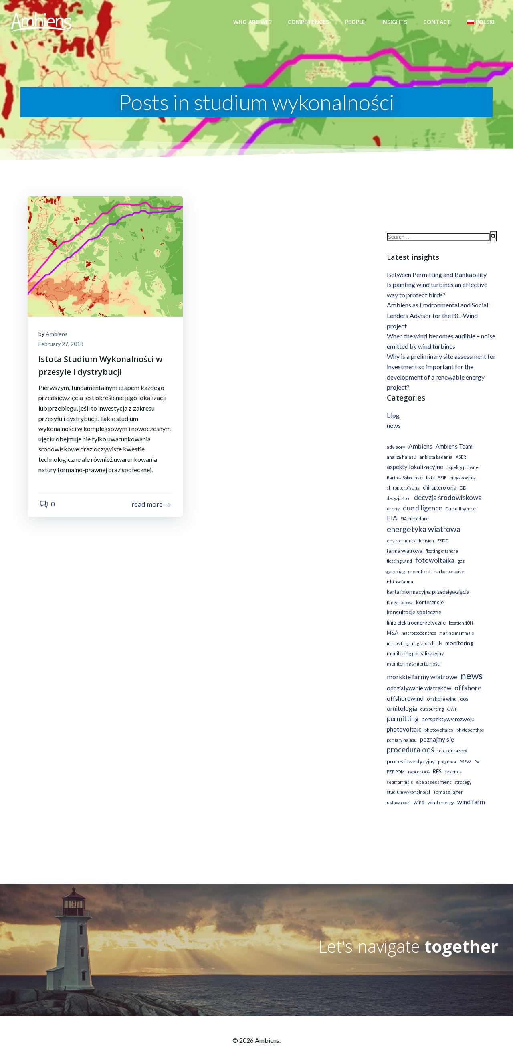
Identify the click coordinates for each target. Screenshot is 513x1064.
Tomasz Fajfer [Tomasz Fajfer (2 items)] (447, 784)
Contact (438, 22)
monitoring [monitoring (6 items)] (458, 634)
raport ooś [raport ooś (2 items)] (418, 763)
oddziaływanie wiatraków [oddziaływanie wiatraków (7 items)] (418, 679)
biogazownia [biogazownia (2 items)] (462, 479)
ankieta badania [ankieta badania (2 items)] (435, 458)
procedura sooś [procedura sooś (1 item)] (451, 741)
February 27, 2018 (62, 344)
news (393, 427)
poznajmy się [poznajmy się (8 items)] (436, 730)
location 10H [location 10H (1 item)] (460, 614)
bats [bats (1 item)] (429, 478)
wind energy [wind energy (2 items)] (440, 794)
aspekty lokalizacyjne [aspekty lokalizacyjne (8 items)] (414, 468)
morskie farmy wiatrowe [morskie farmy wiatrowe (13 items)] (421, 668)
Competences (309, 22)
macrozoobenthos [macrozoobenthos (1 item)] (418, 624)
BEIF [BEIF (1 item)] (441, 478)
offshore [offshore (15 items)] (467, 679)
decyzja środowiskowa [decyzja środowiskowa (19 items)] (447, 499)
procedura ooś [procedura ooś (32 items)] (409, 740)
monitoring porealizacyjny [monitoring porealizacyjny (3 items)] (414, 645)
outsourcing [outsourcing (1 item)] (431, 700)
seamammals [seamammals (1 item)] (399, 773)
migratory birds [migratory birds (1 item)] (426, 634)
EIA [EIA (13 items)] (391, 519)
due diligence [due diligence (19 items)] (421, 509)
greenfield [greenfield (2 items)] (471, 563)
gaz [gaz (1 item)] (431, 562)
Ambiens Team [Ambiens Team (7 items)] (453, 448)
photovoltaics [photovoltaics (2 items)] (438, 721)
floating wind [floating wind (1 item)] (473, 552)
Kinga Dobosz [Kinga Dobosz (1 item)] (399, 593)
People (356, 22)
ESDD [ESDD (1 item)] (442, 542)
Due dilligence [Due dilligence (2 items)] (459, 510)
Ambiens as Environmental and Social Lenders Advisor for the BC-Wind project (436, 317)
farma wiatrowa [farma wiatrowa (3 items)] (404, 553)
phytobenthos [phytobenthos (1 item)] (469, 721)
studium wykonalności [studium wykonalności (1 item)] (407, 783)
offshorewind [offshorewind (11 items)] (404, 689)
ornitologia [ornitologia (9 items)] (401, 699)
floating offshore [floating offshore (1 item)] (441, 552)
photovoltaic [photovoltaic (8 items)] (403, 720)
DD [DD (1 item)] (462, 489)
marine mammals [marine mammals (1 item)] (455, 624)
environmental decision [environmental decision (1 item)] (409, 542)
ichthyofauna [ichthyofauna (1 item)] (433, 573)
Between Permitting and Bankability (436, 275)
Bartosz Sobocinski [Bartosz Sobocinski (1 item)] (404, 478)
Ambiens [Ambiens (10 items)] (420, 447)
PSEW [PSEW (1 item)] (464, 752)
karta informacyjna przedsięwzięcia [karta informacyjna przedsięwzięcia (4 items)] (427, 583)
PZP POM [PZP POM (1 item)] (395, 762)
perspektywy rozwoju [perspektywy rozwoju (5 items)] (447, 710)
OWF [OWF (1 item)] (451, 700)
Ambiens (58, 334)
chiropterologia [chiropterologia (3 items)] (439, 489)
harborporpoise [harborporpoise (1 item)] (401, 573)
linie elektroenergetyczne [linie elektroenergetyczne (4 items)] (415, 614)
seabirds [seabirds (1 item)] (452, 762)
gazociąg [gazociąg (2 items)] (447, 563)
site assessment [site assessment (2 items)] (432, 773)
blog (392, 417)
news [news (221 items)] (471, 666)
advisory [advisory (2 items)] (395, 448)
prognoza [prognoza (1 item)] (446, 752)
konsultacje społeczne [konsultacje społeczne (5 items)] (413, 603)
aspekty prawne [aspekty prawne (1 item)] (462, 468)
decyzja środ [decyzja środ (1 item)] (398, 499)
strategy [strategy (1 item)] (462, 773)
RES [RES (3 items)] (436, 763)
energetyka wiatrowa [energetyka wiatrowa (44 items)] (423, 530)
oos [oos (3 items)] (463, 690)
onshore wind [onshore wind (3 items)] (441, 690)
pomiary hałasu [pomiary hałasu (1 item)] (401, 731)
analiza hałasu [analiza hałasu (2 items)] (401, 458)
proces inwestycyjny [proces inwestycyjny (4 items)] (410, 752)
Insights (395, 22)
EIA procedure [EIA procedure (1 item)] (414, 520)
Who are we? (253, 22)
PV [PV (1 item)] (476, 752)
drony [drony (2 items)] (392, 510)
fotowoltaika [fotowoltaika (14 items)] (405, 562)
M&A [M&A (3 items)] (392, 624)
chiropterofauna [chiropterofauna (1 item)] (402, 489)
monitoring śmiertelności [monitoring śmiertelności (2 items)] (413, 655)
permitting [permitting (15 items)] (402, 710)
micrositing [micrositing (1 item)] (397, 634)
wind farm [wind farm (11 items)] (470, 793)
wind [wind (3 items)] (418, 794)
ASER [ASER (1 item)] (460, 458)
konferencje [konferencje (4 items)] (429, 593)
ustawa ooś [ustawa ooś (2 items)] (398, 794)
